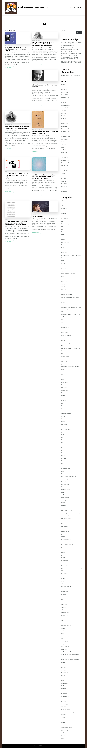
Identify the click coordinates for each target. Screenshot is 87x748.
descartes (63, 289)
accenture (64, 208)
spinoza (63, 633)
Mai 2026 (63, 84)
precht (63, 557)
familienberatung (65, 343)
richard (63, 589)
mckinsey (63, 500)
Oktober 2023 (64, 165)
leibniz (63, 473)
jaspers (63, 421)
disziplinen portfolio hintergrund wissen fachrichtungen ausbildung (71, 308)
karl (62, 437)
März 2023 (64, 183)
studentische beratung (67, 651)
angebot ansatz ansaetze (67, 210)
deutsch (63, 292)
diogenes (63, 305)
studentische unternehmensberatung (70, 654)
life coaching (64, 479)
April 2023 (63, 181)
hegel (62, 379)
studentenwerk (65, 649)
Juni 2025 (63, 113)
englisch (63, 316)
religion (63, 583)
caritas (63, 265)
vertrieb (63, 717)
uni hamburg (64, 704)
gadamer (63, 358)
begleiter (63, 234)
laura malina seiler (65, 468)
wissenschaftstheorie (66, 727)
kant (62, 434)
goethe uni (64, 371)
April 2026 (63, 87)
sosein (62, 630)
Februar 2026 (64, 92)
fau (62, 345)
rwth (62, 599)
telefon (63, 662)
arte (62, 216)
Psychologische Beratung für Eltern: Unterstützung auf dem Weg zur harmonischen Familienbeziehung (70, 57)
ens (62, 319)
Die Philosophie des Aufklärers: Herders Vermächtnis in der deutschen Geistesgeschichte (43, 43)
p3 (62, 523)
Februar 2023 (64, 186)
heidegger (64, 385)
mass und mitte (65, 497)
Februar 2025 (64, 123)
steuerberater (64, 641)
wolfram (63, 735)
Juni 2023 (63, 176)
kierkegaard (64, 447)
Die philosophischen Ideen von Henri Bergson (44, 86)
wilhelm (63, 722)
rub (62, 596)
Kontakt (79, 7)
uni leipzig (63, 706)
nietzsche (63, 521)
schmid (63, 610)
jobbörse (63, 426)
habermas (63, 377)
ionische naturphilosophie (67, 419)
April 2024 (63, 149)
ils (61, 408)
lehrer (62, 471)
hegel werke (64, 382)
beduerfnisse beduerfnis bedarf (69, 231)
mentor (7, 219)
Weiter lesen (8, 67)
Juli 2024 (63, 142)
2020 (62, 200)
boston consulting (65, 250)
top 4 (62, 680)
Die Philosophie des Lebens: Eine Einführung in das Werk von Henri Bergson (16, 49)
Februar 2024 (64, 155)
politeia (63, 555)
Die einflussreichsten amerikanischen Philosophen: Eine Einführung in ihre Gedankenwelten (17, 128)
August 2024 (64, 139)
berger (63, 239)
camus (63, 263)
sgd (62, 623)
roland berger (64, 591)
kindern (63, 455)
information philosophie (67, 413)
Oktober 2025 (64, 102)
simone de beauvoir (66, 625)
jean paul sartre (65, 424)
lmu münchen (65, 484)
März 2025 (64, 121)
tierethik (63, 678)
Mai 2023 (63, 178)
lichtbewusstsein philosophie (68, 476)
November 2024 (65, 131)
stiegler (63, 644)
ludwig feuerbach (65, 489)
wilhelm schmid (65, 725)
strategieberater (65, 646)
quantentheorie (65, 578)
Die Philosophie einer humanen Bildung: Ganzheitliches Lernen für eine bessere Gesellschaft (71, 63)
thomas (63, 675)
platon (63, 552)
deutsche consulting (66, 294)
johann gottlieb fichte (66, 429)
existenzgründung (66, 335)
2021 (62, 203)
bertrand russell (65, 242)
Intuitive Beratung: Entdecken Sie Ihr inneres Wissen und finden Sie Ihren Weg (17, 175)
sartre (62, 602)
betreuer (63, 244)
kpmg (62, 460)
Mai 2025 (63, 115)
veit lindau (64, 714)
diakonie (63, 299)
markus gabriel (65, 494)
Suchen (63, 30)
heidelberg (64, 387)
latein (62, 466)
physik (63, 547)
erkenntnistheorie (37, 129)
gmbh (62, 369)
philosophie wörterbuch (67, 542)
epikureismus (64, 324)
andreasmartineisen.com (34, 7)
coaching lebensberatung (67, 278)
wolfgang (63, 732)
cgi (62, 271)
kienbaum (63, 445)
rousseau (63, 594)
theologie (63, 667)
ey (62, 337)
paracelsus (64, 528)
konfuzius (63, 458)
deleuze (63, 284)
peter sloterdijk (65, 531)
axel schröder (64, 218)
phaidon (63, 534)
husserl (63, 405)
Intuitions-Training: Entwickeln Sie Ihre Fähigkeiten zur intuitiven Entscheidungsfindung (44, 176)
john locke (64, 432)
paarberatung (64, 526)
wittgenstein (64, 730)
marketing (64, 492)
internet (63, 416)
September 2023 (65, 168)
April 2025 (63, 118)
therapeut (35, 214)
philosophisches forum (67, 544)
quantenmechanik (66, 576)
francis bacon (64, 351)
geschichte (64, 361)
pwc (62, 570)
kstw (62, 463)
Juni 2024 (63, 144)
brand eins (64, 252)
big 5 (62, 247)
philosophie (64, 536)
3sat (62, 205)
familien (63, 340)
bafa (62, 221)
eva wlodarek (64, 332)
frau (62, 353)
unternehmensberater (67, 709)
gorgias (63, 374)
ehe (62, 311)
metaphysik (64, 505)
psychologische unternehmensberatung (71, 568)
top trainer (35, 173)
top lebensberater (65, 685)
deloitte (63, 286)
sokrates (63, 628)
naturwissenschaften (66, 518)
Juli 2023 (63, 173)
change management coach (68, 273)
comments (64, 281)
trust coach (64, 693)
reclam (63, 581)
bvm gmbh (64, 260)
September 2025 (65, 105)
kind (62, 450)
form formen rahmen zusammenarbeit (71, 348)
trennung (63, 691)
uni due (63, 698)
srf (62, 638)
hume (62, 403)
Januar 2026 (64, 94)
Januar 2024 (64, 157)
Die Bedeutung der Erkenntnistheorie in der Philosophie (45, 132)
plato (62, 549)
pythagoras (64, 573)
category (63, 268)
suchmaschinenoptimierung (68, 657)
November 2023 (65, 162)
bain (62, 226)
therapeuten (64, 672)
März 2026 (64, 89)
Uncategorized (36, 40)
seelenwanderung (66, 615)
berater (7, 171)
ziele (62, 738)
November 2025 (65, 100)
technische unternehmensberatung (70, 659)
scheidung (64, 604)
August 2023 (64, 170)
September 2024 (65, 136)
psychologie (64, 565)
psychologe (64, 562)
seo (62, 620)
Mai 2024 (63, 147)
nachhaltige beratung (66, 510)
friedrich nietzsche (66, 356)
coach (62, 276)
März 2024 (64, 152)
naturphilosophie (65, 515)
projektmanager (65, 560)
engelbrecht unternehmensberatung (70, 314)
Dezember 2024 (65, 128)
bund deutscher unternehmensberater (71, 255)
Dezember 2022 (65, 191)
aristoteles (63, 213)
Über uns (72, 7)
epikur (63, 322)
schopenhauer (65, 612)
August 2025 (64, 108)
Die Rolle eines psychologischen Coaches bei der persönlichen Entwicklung (71, 48)
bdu (62, 229)
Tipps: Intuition (37, 216)
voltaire (63, 719)
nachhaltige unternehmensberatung (70, 513)
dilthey (63, 302)
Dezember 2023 (65, 160)
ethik (62, 330)
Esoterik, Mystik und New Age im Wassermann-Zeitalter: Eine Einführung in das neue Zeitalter (16, 223)
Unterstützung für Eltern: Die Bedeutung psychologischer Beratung (71, 52)
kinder (63, 453)
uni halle (63, 701)
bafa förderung (65, 224)
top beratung (64, 683)
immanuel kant (65, 411)
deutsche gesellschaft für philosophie (70, 297)
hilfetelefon (64, 392)
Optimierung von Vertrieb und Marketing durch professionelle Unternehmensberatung (71, 44)
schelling (63, 607)
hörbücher (64, 398)
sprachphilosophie (65, 636)
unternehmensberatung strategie (69, 712)
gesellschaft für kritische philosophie (70, 366)
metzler (63, 508)
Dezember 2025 (65, 97)
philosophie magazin (66, 539)
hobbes (63, 395)
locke (62, 487)
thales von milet (65, 664)
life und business (65, 481)
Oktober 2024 (64, 134)
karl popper (64, 442)
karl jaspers (64, 439)
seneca (63, 617)
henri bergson (8, 45)
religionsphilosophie (66, 586)
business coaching (65, 258)
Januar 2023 (64, 189)
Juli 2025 (63, 110)
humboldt (64, 400)
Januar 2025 (64, 126)
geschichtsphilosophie (66, 364)
